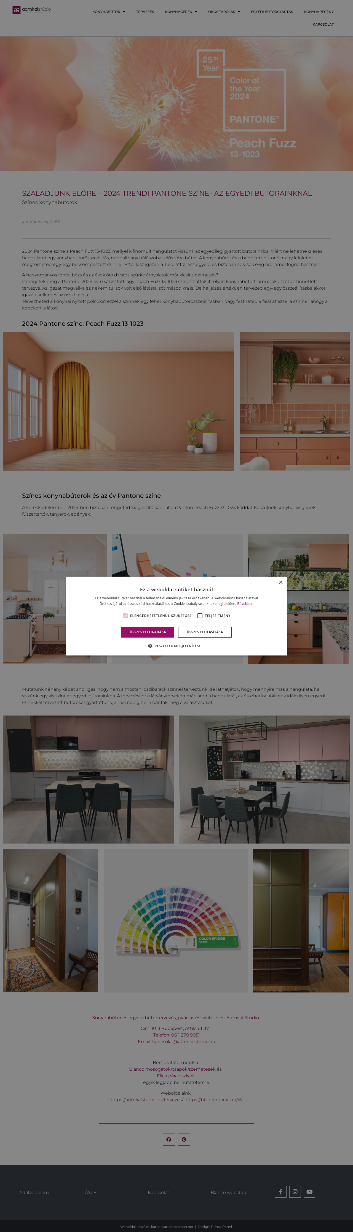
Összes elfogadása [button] (148, 632)
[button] (176, 646)
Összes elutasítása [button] (205, 632)
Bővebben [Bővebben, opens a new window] (245, 603)
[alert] (176, 616)
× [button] (281, 582)
